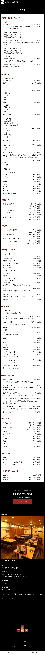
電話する (34, 653)
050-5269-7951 (23, 494)
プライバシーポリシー (22, 641)
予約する (11, 653)
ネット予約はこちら (22, 501)
